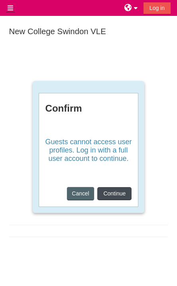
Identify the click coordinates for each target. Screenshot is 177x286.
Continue (114, 193)
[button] (132, 8)
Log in (157, 8)
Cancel (80, 193)
